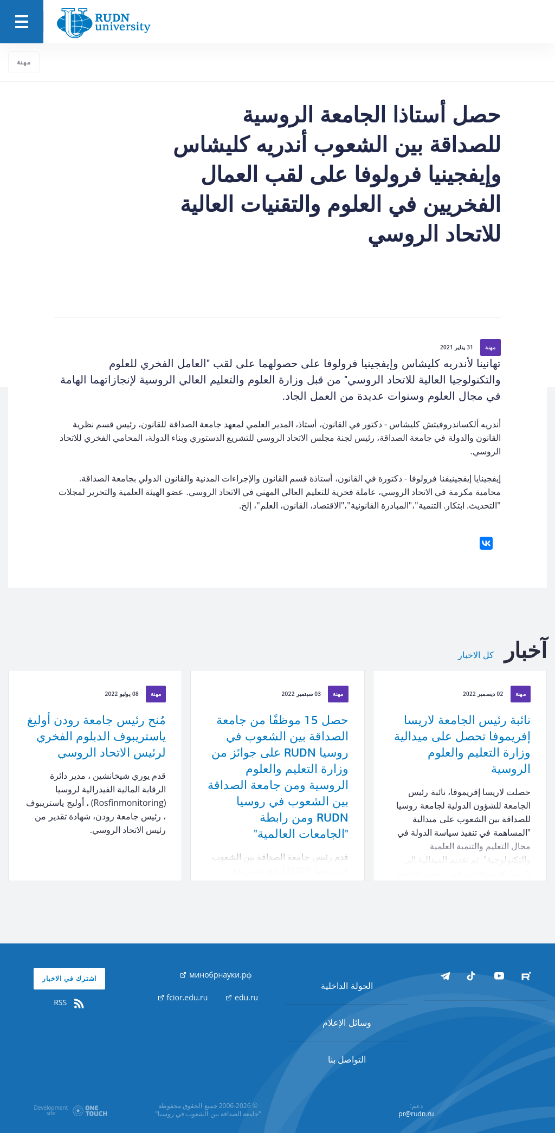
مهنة (24, 62)
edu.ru (242, 997)
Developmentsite (51, 1110)
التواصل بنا (347, 1059)
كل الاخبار (476, 655)
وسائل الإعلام (346, 1022)
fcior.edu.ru (183, 997)
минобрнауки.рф (215, 974)
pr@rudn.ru (416, 1113)
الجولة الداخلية (346, 985)
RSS (69, 1002)
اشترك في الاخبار (69, 978)
